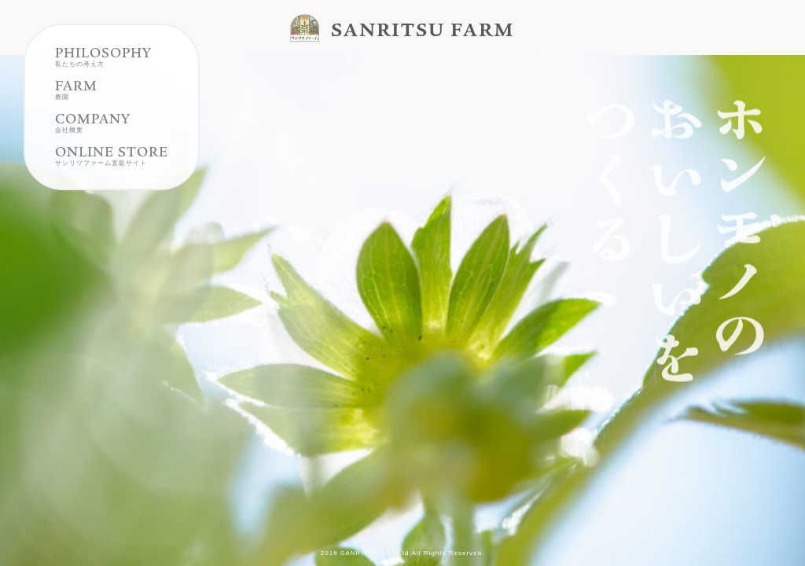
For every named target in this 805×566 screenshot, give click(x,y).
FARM (76, 106)
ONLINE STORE (111, 172)
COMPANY (92, 139)
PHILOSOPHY (103, 73)
